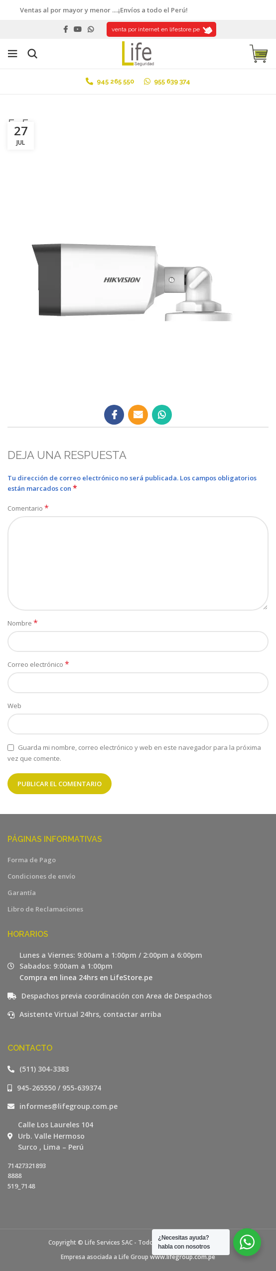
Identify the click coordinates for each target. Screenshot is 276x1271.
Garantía (21, 892)
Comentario (28, 508)
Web (14, 705)
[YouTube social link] (78, 29)
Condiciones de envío (41, 876)
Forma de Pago (31, 859)
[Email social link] (138, 415)
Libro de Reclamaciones (45, 909)
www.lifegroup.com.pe (182, 1257)
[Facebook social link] (65, 29)
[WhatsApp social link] (91, 29)
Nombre (22, 623)
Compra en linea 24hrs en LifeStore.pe (85, 977)
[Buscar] (32, 54)
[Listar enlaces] (138, 1069)
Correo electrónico (38, 664)
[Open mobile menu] (12, 54)
